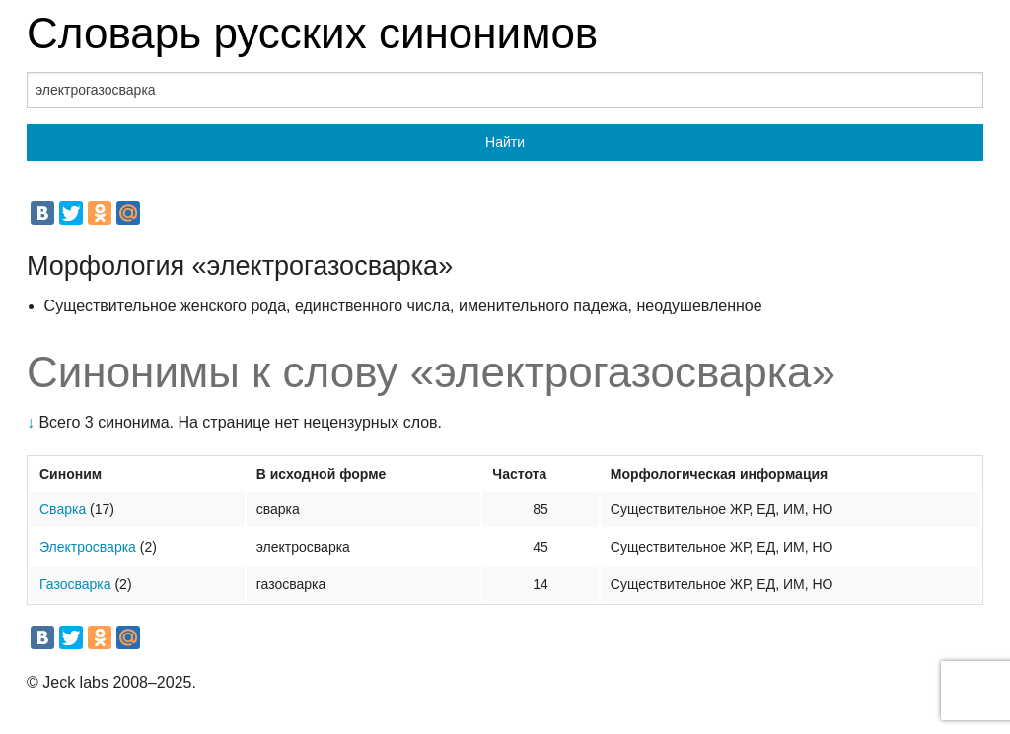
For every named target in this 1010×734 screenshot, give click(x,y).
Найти (505, 142)
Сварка (62, 509)
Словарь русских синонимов (312, 33)
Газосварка (75, 584)
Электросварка (87, 547)
